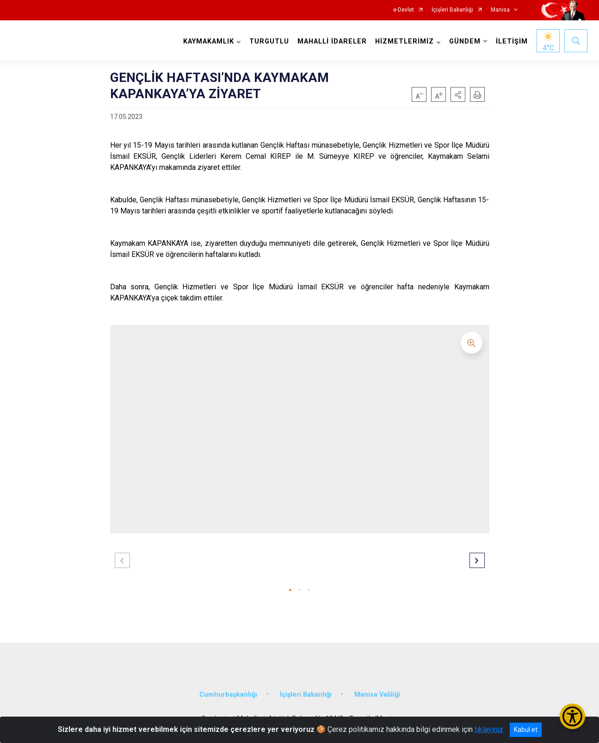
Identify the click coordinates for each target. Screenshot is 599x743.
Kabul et (525, 729)
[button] (458, 94)
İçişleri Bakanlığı (452, 10)
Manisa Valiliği (377, 695)
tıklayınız (489, 729)
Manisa (500, 10)
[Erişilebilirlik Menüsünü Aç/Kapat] (572, 716)
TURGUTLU (269, 41)
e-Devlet (403, 10)
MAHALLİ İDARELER (332, 41)
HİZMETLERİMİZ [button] (404, 41)
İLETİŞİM (512, 41)
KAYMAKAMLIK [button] (208, 41)
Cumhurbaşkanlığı (228, 695)
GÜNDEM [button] (465, 41)
